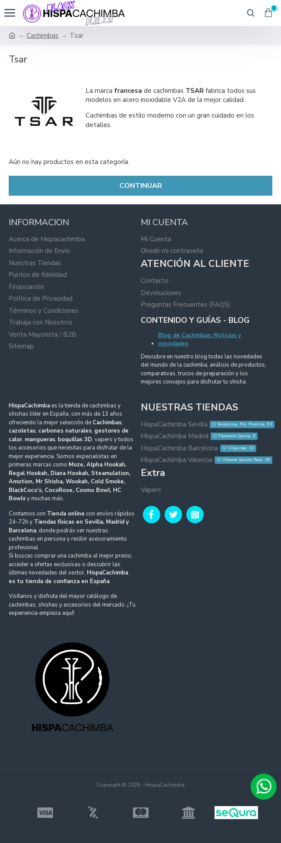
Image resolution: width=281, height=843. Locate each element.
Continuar (140, 185)
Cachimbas (42, 35)
